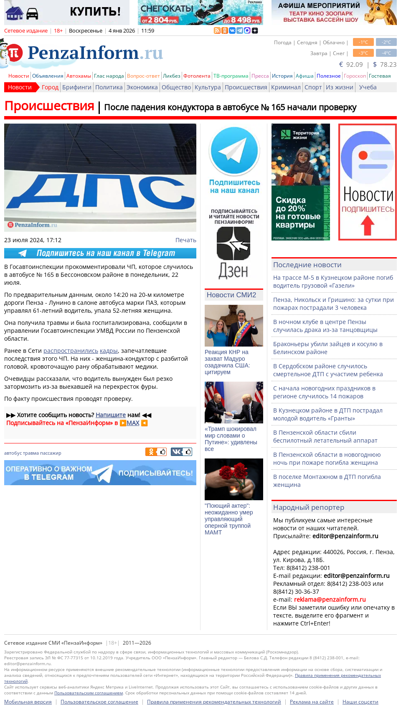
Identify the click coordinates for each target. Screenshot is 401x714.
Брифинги (76, 87)
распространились (70, 350)
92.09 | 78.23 (368, 64)
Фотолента (197, 75)
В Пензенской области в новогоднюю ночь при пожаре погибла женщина (327, 458)
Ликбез (171, 75)
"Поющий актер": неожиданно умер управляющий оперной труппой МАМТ (229, 519)
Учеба (368, 87)
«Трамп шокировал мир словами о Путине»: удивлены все (231, 438)
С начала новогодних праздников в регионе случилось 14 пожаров (324, 392)
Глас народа (109, 75)
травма (31, 453)
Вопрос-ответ (143, 75)
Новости (18, 75)
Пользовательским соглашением (88, 693)
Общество (176, 87)
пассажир (50, 453)
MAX (133, 423)
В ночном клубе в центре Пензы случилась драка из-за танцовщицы (325, 326)
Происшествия (246, 87)
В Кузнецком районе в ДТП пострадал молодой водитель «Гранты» (328, 414)
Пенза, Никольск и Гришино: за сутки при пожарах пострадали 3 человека (333, 303)
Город (50, 87)
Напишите (111, 415)
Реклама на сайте (312, 701)
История (282, 75)
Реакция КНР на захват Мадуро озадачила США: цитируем (227, 362)
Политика (109, 87)
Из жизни (339, 87)
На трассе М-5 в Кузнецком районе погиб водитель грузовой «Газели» (333, 281)
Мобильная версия (28, 701)
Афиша (305, 75)
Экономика (142, 87)
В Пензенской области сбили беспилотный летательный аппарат (325, 436)
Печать (185, 240)
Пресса (260, 75)
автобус (13, 453)
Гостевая (380, 75)
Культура (208, 87)
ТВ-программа (231, 75)
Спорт (313, 87)
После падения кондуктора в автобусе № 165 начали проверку (230, 107)
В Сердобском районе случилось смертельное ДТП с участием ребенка (328, 370)
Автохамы (78, 75)
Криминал (286, 87)
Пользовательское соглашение (99, 701)
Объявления (47, 75)
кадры (109, 350)
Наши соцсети (360, 701)
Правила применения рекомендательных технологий (214, 701)
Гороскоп (355, 75)
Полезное (329, 75)
